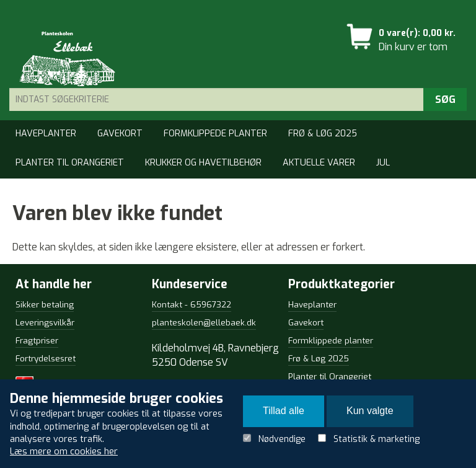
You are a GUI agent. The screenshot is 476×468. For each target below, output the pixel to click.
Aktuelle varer (319, 163)
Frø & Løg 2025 (322, 133)
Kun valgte (370, 410)
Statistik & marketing (376, 439)
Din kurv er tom (413, 46)
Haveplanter (45, 133)
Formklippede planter (215, 133)
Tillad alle (283, 410)
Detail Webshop (63, 57)
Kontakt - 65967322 (191, 304)
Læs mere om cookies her (64, 451)
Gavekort (120, 133)
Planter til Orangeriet (69, 163)
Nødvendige (282, 439)
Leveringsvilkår (44, 322)
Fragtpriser (36, 340)
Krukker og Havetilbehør (203, 163)
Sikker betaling (44, 304)
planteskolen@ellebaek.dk (204, 322)
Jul (383, 163)
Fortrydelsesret (45, 358)
